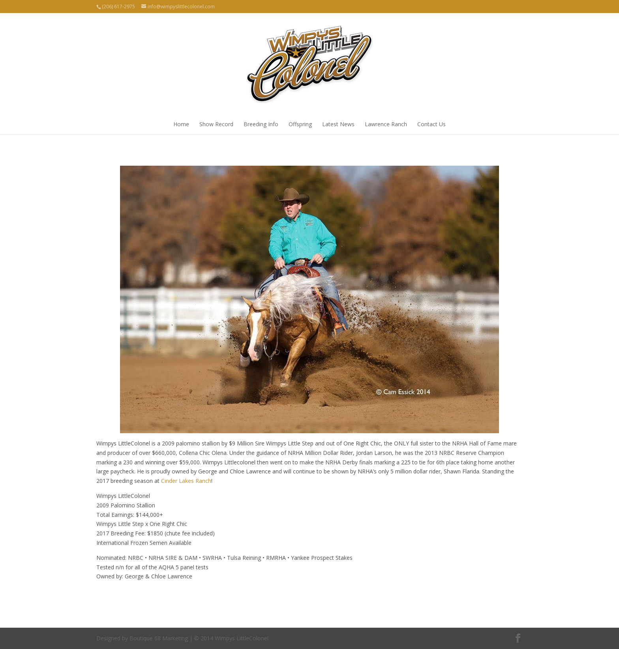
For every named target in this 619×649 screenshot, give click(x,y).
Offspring (300, 124)
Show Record (216, 124)
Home (181, 124)
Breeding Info (261, 124)
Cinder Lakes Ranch (186, 480)
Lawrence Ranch (386, 124)
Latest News (338, 124)
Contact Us (431, 124)
